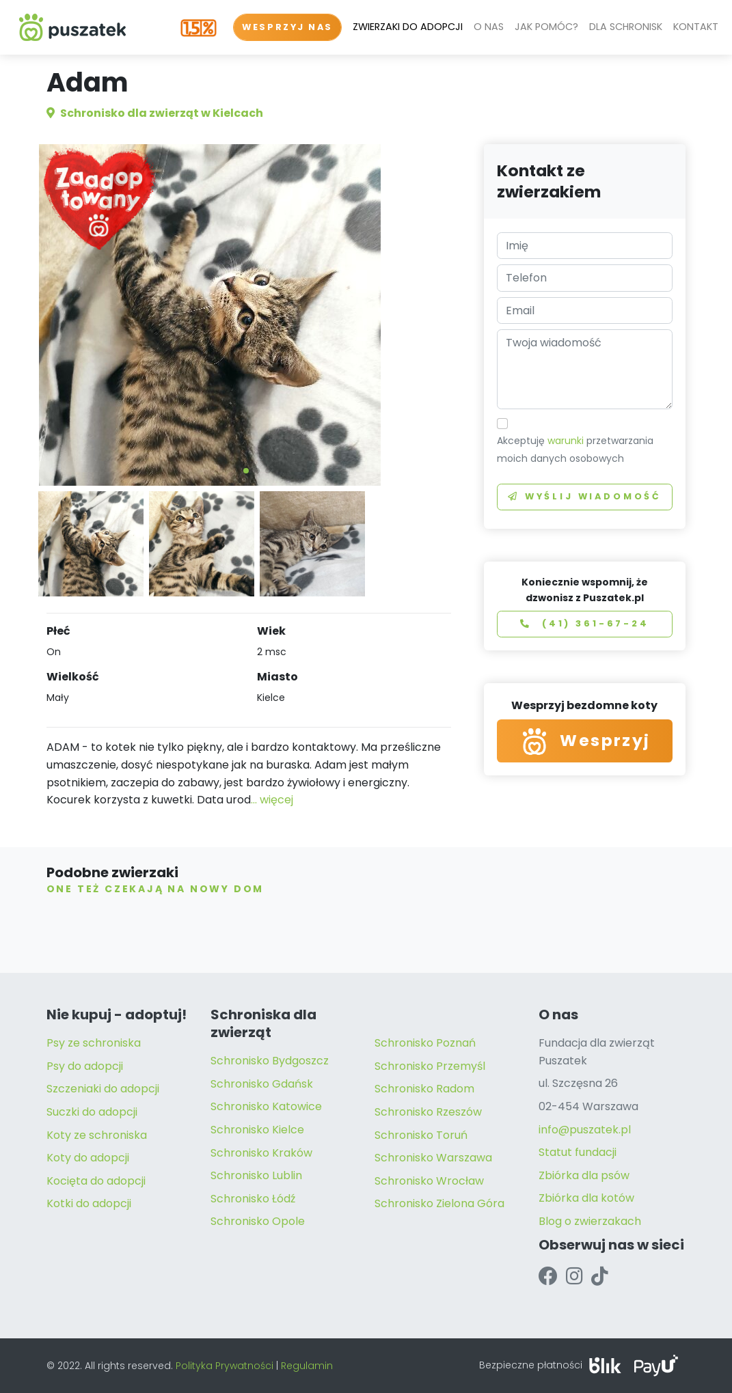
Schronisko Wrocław (429, 1181)
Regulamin (307, 1366)
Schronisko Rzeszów (428, 1112)
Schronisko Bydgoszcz (270, 1060)
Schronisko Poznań (425, 1043)
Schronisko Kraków (261, 1153)
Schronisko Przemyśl (430, 1066)
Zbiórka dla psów (584, 1175)
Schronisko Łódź (253, 1198)
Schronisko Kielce (257, 1129)
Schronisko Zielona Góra (439, 1203)
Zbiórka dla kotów (586, 1198)
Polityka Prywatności (224, 1366)
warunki (565, 440)
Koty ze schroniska (96, 1135)
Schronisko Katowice (266, 1106)
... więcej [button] (272, 800)
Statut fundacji (577, 1152)
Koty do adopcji (87, 1158)
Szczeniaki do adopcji (102, 1089)
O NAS (489, 26)
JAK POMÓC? (546, 26)
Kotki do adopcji (88, 1203)
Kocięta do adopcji (96, 1181)
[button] (246, 470)
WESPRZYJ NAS (287, 27)
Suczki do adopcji (91, 1112)
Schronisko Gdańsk (262, 1084)
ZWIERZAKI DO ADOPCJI (408, 26)
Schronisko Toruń (421, 1135)
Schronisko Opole (258, 1221)
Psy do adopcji (84, 1066)
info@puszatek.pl (585, 1129)
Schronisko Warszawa (433, 1158)
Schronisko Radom (424, 1089)
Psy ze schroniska (93, 1043)
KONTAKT (695, 26)
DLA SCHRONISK (625, 26)
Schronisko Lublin (256, 1175)
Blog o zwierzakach (590, 1221)
